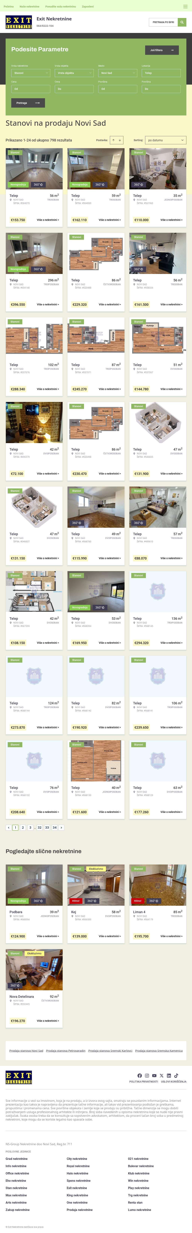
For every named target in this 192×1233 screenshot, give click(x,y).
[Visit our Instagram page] (147, 1074)
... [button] (35, 826)
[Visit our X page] (161, 1074)
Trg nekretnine (138, 1194)
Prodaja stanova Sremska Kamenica (159, 1049)
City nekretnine (77, 1157)
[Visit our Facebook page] (139, 1074)
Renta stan (135, 1201)
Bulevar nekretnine (141, 1165)
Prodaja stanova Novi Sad (26, 1049)
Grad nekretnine (17, 1157)
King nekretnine (77, 1194)
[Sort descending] (120, 138)
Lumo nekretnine (139, 1208)
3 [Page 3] (30, 826)
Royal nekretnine (78, 1165)
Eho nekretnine (16, 1179)
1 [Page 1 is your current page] (15, 826)
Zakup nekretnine (18, 1208)
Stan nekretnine (16, 1186)
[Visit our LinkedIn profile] (169, 1074)
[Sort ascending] (113, 138)
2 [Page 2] (23, 826)
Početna (9, 6)
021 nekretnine (138, 1157)
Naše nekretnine (29, 6)
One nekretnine (77, 1201)
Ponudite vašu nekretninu (60, 6)
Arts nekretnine (16, 1201)
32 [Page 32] (39, 826)
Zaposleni (88, 6)
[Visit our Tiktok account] (176, 1074)
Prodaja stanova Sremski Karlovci (110, 1049)
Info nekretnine (16, 1165)
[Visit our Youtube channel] (154, 1074)
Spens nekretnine (79, 1179)
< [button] (9, 826)
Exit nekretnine (77, 1186)
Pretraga (28, 101)
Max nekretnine (16, 1194)
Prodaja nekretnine (80, 1208)
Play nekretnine (138, 1186)
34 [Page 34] (55, 826)
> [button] (61, 826)
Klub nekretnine (138, 1172)
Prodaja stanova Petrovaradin (66, 1049)
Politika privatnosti (143, 1080)
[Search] (182, 22)
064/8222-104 (45, 26)
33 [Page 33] (47, 826)
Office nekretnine (17, 1172)
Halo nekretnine (77, 1172)
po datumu (155, 139)
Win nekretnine (138, 1179)
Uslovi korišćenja (173, 1080)
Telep (148, 71)
